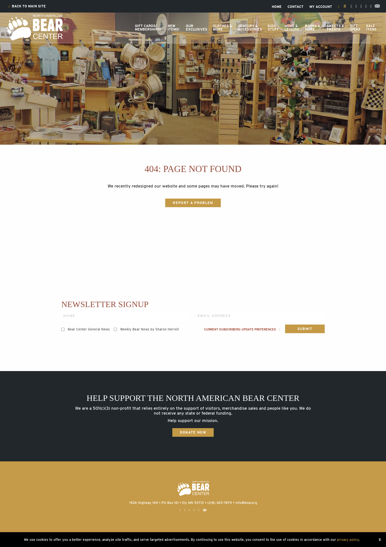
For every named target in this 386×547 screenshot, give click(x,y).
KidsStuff (273, 27)
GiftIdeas (355, 27)
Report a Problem (193, 203)
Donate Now (193, 432)
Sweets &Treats (335, 27)
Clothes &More (222, 27)
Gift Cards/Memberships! (148, 27)
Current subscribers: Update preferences (242, 329)
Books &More (312, 27)
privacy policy (348, 540)
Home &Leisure (292, 27)
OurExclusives (196, 27)
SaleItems (371, 27)
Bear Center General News (89, 329)
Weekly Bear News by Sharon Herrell (149, 329)
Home (277, 7)
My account (320, 7)
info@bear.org (246, 503)
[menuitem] (27, 6)
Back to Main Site (27, 6)
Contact (296, 7)
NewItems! (173, 27)
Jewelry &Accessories (250, 27)
